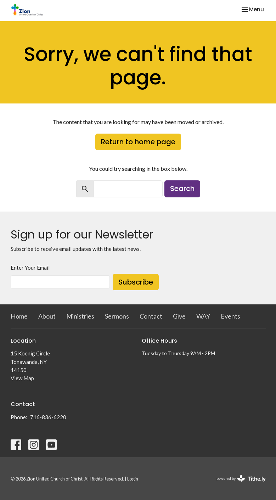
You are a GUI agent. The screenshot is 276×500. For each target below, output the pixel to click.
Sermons (117, 316)
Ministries (80, 316)
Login (132, 479)
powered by (241, 478)
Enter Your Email (30, 267)
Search (182, 188)
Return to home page (138, 142)
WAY (203, 316)
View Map (22, 378)
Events (230, 316)
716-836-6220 (48, 417)
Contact (151, 316)
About (47, 316)
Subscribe (135, 282)
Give (179, 316)
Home (19, 316)
